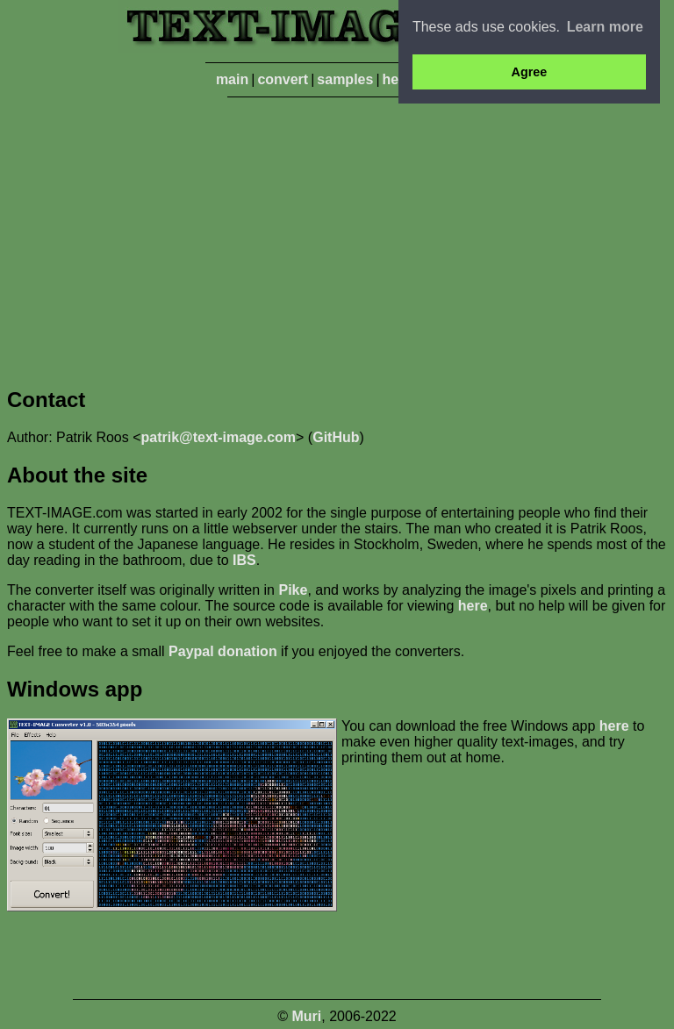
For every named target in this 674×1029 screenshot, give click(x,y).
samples (345, 79)
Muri (307, 1016)
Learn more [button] (605, 26)
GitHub (335, 437)
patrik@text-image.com (219, 437)
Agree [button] (530, 72)
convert (282, 79)
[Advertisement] (337, 238)
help (397, 79)
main (232, 79)
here (473, 605)
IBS (244, 560)
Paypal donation (222, 651)
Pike (292, 589)
